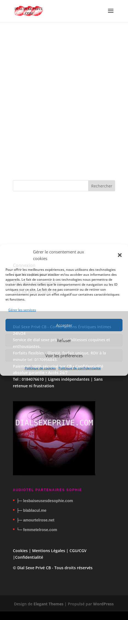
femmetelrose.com (40, 530)
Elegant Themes (48, 603)
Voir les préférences (64, 355)
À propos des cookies (59, 164)
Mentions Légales (48, 550)
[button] (120, 255)
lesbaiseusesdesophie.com (48, 501)
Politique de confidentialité (80, 368)
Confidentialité (29, 557)
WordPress (103, 603)
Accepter (64, 325)
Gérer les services (22, 310)
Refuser (64, 340)
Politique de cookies (40, 368)
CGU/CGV (78, 550)
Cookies (20, 550)
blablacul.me (34, 510)
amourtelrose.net (38, 520)
